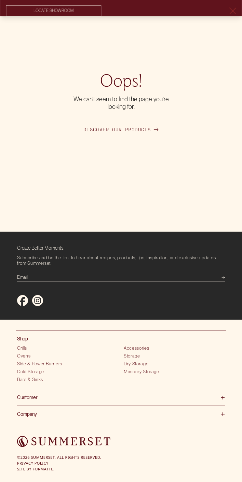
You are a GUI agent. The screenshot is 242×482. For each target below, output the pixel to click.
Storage (132, 356)
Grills (22, 348)
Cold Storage (30, 371)
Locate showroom (53, 11)
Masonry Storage (141, 371)
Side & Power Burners (39, 363)
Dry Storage (136, 363)
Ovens (23, 356)
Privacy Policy (33, 463)
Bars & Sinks (30, 379)
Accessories (136, 348)
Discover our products (121, 129)
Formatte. (44, 468)
